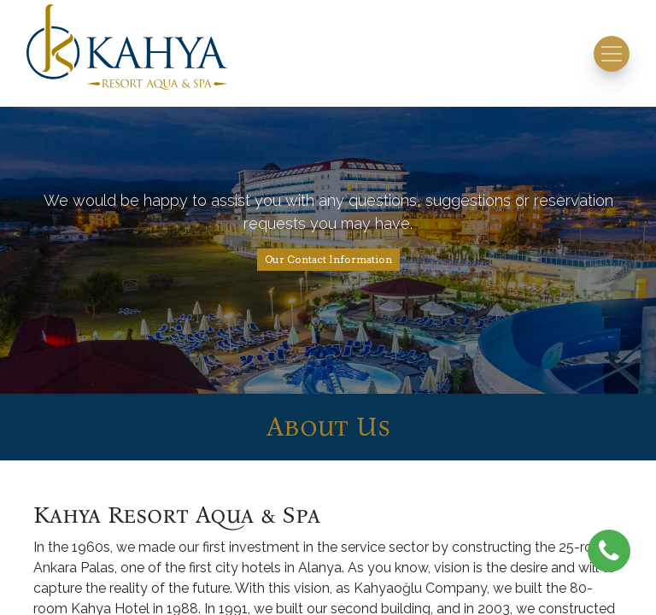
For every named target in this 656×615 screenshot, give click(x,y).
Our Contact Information (328, 259)
